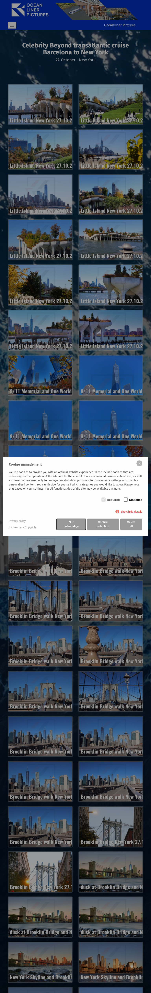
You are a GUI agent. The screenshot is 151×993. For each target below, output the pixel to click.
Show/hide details (131, 511)
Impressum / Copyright (23, 527)
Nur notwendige (71, 524)
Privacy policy (17, 520)
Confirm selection (103, 524)
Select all (131, 524)
